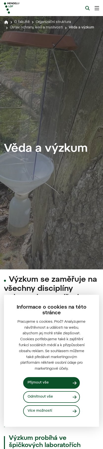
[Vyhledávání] (87, 8)
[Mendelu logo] (28, 8)
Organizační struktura (53, 22)
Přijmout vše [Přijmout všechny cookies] (38, 383)
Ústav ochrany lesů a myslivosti (36, 27)
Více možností (40, 411)
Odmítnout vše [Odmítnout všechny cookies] (40, 397)
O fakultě (22, 22)
